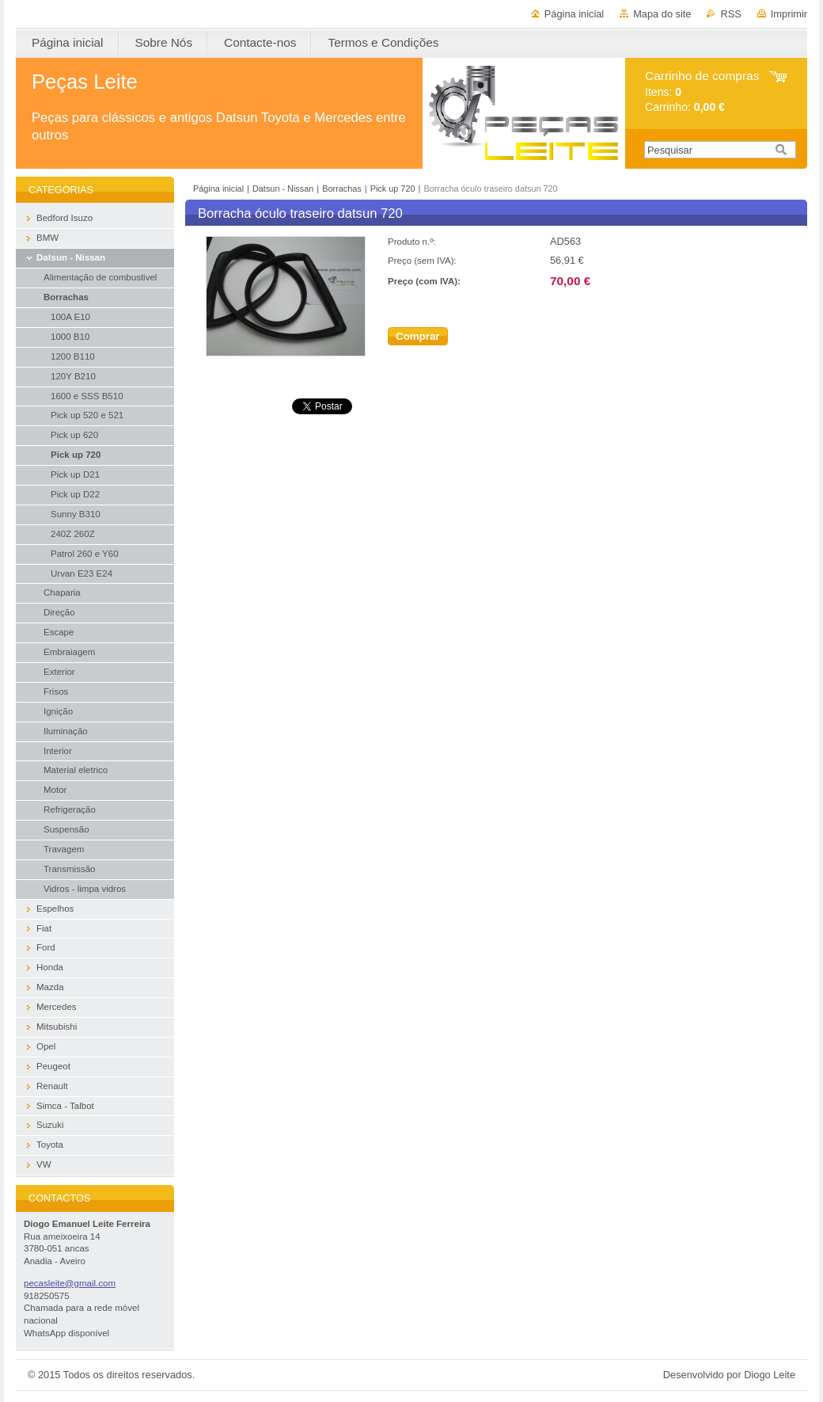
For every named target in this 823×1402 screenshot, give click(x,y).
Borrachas (342, 188)
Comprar (418, 336)
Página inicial (574, 14)
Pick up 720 (392, 188)
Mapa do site (662, 14)
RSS (730, 14)
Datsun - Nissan (282, 188)
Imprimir (789, 14)
